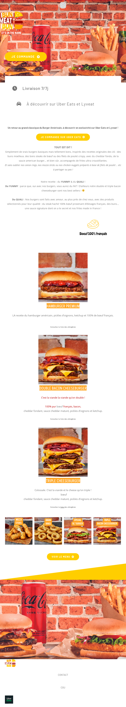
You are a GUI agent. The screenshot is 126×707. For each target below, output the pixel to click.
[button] (7, 531)
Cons (52, 327)
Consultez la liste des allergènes (63, 419)
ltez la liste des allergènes (65, 327)
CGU (63, 687)
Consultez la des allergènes (63, 507)
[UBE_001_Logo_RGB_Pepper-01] (9, 696)
